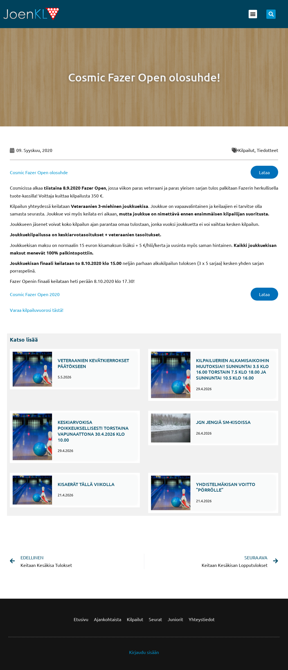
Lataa (264, 172)
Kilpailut (135, 619)
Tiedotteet (267, 150)
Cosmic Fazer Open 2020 (35, 294)
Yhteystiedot (202, 619)
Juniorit (175, 619)
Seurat (155, 619)
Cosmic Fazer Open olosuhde (39, 172)
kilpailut (246, 150)
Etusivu (81, 619)
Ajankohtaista (107, 619)
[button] (253, 14)
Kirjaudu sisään (144, 652)
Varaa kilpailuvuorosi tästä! (36, 310)
